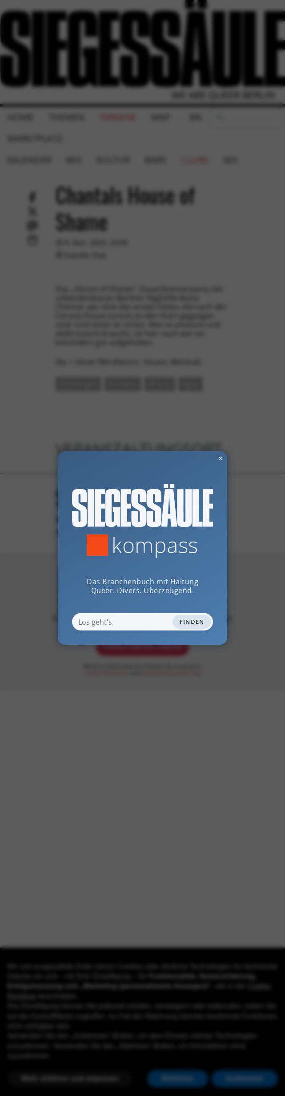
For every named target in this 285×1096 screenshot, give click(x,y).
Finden (192, 622)
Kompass (155, 545)
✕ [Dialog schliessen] (199, 458)
